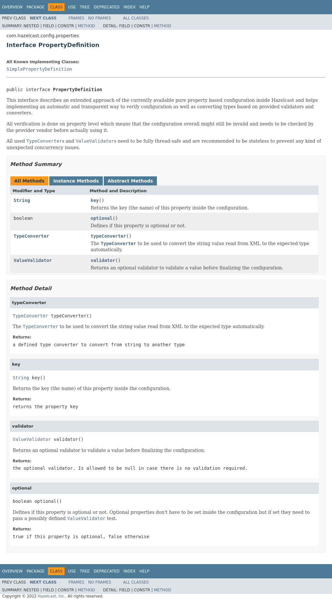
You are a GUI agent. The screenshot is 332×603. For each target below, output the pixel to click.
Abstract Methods (130, 180)
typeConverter (108, 236)
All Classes (136, 18)
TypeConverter (31, 236)
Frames (76, 18)
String (22, 200)
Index (130, 7)
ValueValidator (33, 260)
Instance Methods (76, 180)
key (95, 200)
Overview (12, 7)
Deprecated (107, 7)
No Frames (99, 18)
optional (102, 218)
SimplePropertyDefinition (39, 69)
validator (103, 260)
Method (86, 26)
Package (35, 7)
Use (72, 7)
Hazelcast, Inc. (51, 596)
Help (144, 7)
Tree (85, 7)
